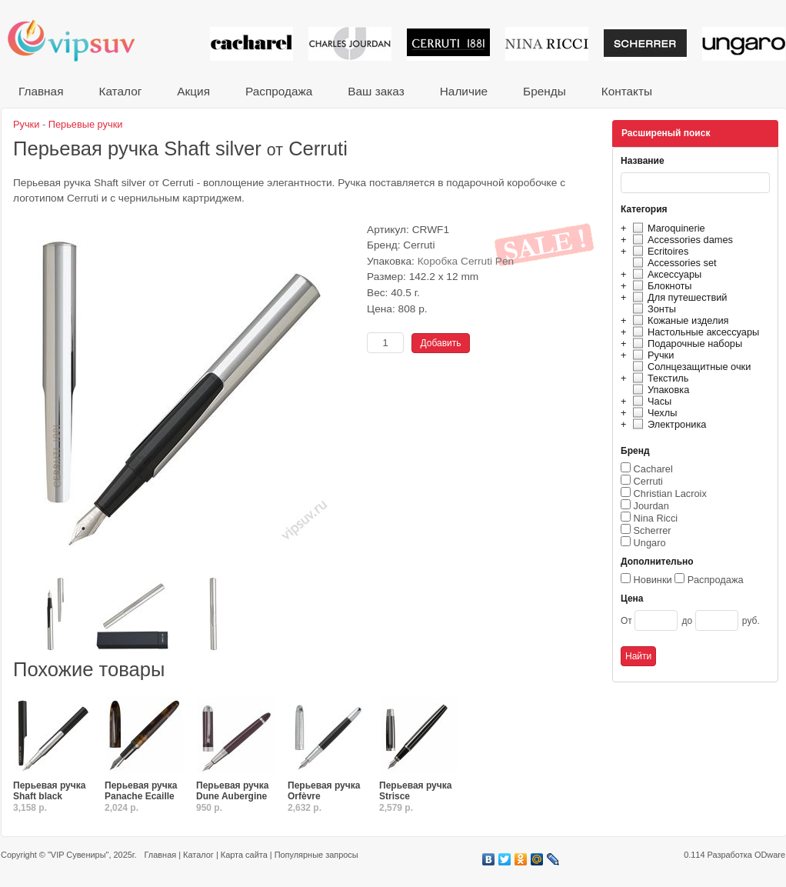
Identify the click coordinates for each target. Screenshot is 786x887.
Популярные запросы (316, 854)
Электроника (667, 424)
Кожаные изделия (678, 320)
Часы (649, 401)
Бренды (544, 91)
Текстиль (658, 378)
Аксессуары (664, 274)
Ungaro (650, 543)
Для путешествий (678, 297)
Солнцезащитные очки (689, 366)
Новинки (653, 579)
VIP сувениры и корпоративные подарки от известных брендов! (81, 40)
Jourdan (651, 506)
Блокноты (660, 286)
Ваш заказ (376, 91)
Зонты (652, 309)
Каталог (120, 91)
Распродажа (278, 91)
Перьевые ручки (85, 124)
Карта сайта (244, 854)
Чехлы (652, 412)
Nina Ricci (656, 518)
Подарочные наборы (685, 343)
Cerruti (648, 481)
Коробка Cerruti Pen (466, 261)
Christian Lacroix (670, 493)
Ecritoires (658, 251)
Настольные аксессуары (693, 332)
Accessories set (672, 262)
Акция (193, 91)
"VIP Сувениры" (78, 854)
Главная (40, 91)
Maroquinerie (666, 228)
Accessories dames (680, 239)
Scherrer (652, 530)
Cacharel (653, 469)
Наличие (464, 91)
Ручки (651, 355)
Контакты (626, 91)
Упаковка (658, 389)
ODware (769, 854)
